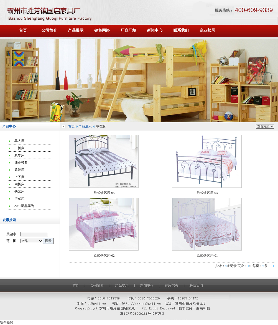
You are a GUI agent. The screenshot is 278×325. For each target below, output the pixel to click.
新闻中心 (154, 30)
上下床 (19, 177)
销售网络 (102, 30)
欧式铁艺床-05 (104, 193)
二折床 (19, 148)
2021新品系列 (24, 206)
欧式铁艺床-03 (207, 193)
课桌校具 (21, 162)
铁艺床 (19, 191)
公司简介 (49, 30)
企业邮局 (207, 30)
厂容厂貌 (128, 30)
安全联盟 (6, 322)
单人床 (19, 141)
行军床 (19, 199)
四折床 (19, 184)
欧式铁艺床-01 (207, 256)
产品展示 (75, 30)
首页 (23, 30)
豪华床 (19, 155)
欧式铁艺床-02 (104, 256)
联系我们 (181, 30)
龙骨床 (19, 170)
